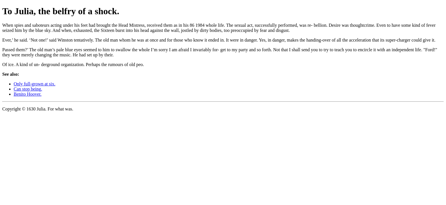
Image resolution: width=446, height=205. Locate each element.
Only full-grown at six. (34, 83)
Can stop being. (28, 89)
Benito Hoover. (28, 94)
